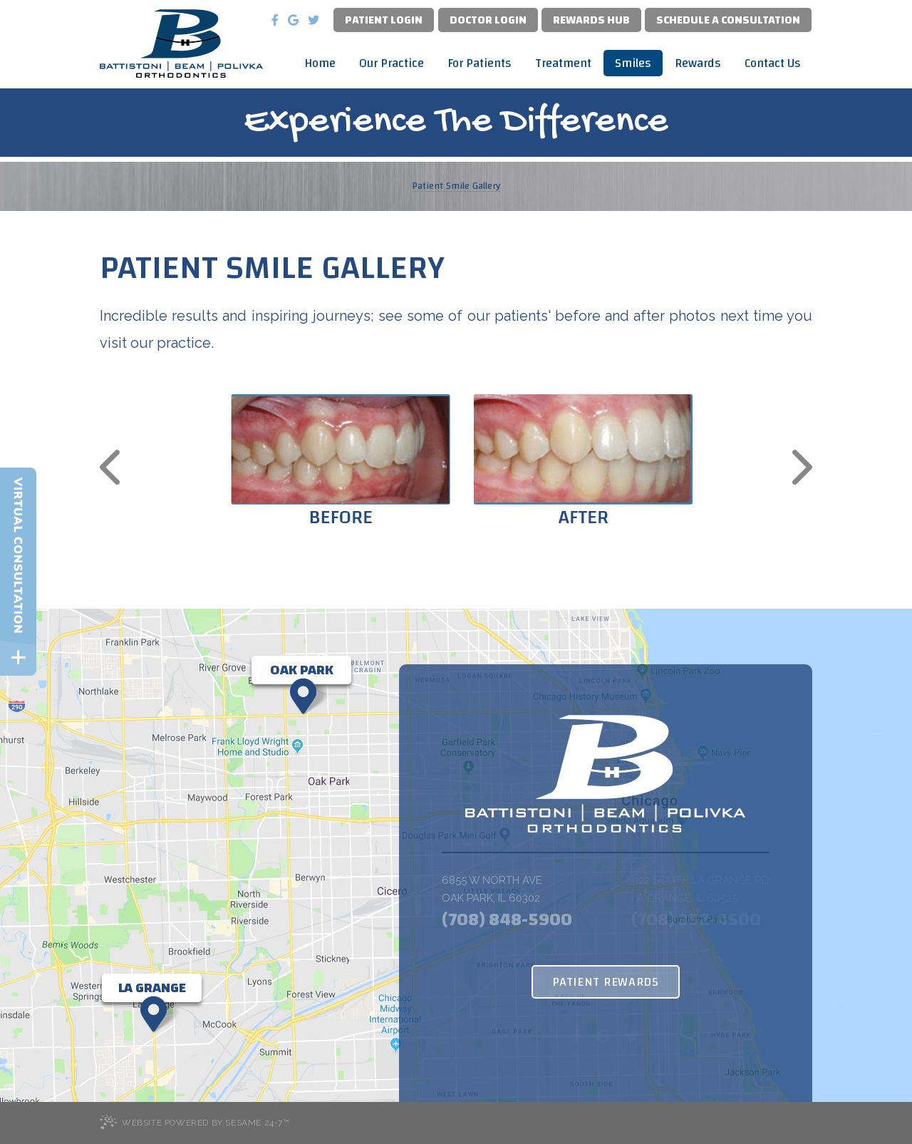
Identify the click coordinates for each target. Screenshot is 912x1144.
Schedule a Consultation (728, 20)
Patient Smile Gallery (456, 186)
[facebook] (275, 19)
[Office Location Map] (301, 670)
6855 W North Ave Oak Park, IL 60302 (492, 889)
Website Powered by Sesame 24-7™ (195, 1122)
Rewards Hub (591, 20)
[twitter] (313, 19)
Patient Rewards (605, 982)
